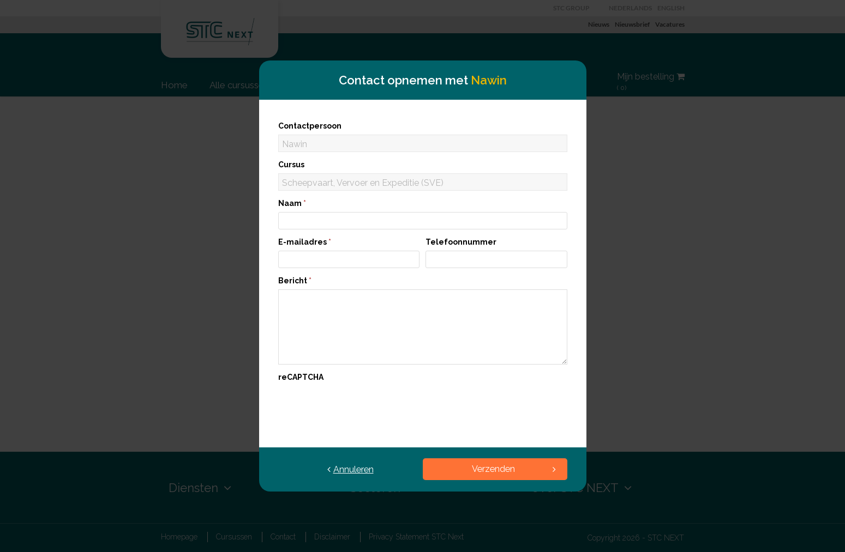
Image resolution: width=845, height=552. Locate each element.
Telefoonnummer (461, 242)
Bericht (294, 280)
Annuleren (350, 469)
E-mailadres (304, 242)
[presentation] (361, 407)
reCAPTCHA (300, 377)
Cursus (291, 164)
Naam (292, 203)
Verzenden (514, 469)
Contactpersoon (309, 126)
